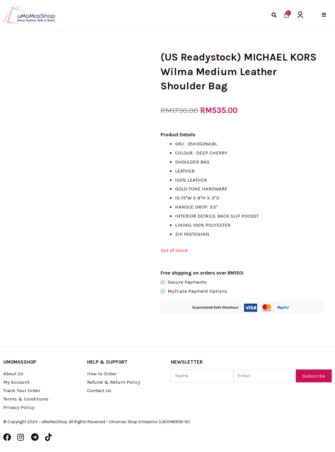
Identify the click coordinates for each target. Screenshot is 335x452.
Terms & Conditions (26, 399)
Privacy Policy (19, 407)
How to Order (102, 374)
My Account (16, 382)
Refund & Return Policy (113, 382)
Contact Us (99, 390)
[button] (323, 14)
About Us (13, 374)
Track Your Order (21, 390)
